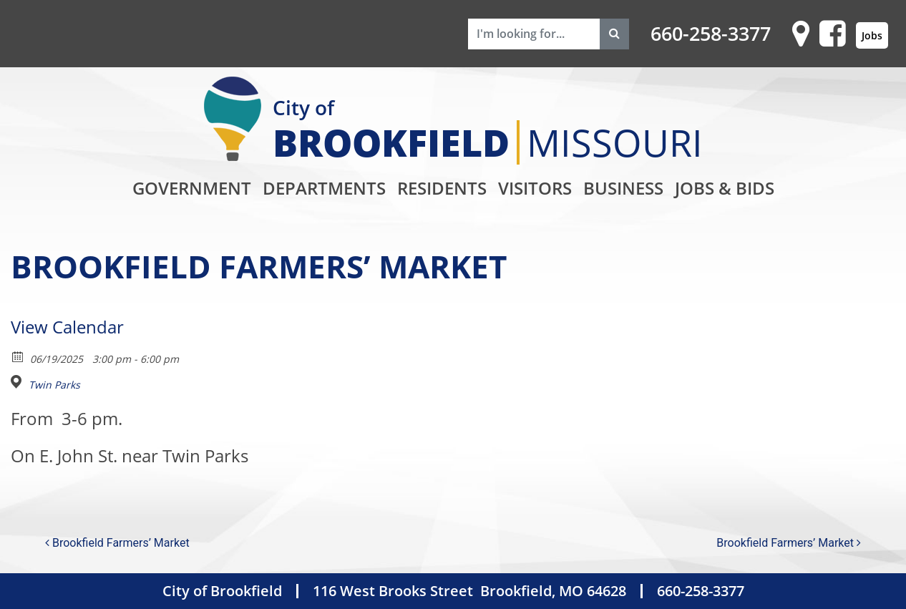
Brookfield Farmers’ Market (117, 543)
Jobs (872, 35)
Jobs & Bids (724, 188)
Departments (324, 188)
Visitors (535, 188)
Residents (442, 188)
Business (623, 188)
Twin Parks (54, 385)
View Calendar (67, 326)
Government (191, 188)
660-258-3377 (711, 34)
